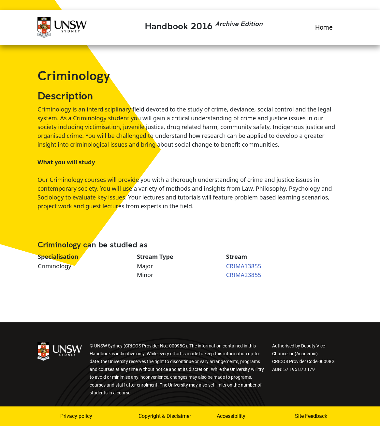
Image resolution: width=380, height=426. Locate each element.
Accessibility (231, 416)
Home (324, 27)
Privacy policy (76, 416)
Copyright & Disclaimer (156, 416)
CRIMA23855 (243, 275)
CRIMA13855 (243, 266)
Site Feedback (311, 416)
